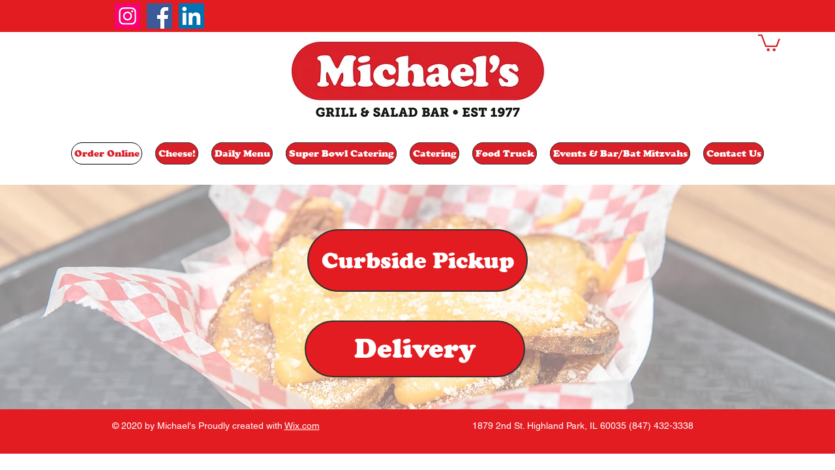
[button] (769, 42)
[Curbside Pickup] (417, 260)
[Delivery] (415, 349)
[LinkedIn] (191, 16)
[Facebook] (159, 16)
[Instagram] (127, 16)
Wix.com (302, 425)
